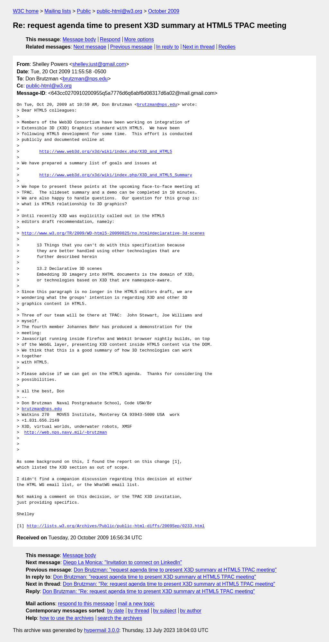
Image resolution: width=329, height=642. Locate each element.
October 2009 (163, 11)
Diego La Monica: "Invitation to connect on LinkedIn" (122, 562)
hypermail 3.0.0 (101, 630)
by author (190, 610)
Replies (227, 47)
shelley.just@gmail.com (99, 64)
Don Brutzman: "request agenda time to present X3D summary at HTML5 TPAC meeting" (175, 570)
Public (84, 11)
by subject (164, 610)
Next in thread (198, 47)
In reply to (167, 47)
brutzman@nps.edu (85, 78)
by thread (138, 610)
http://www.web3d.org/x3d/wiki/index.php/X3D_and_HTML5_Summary (115, 175)
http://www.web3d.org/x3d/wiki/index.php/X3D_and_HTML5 (105, 152)
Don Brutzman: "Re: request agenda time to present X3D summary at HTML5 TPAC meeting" (169, 584)
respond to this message (86, 603)
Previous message (131, 47)
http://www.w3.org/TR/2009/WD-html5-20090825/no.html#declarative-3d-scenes (113, 233)
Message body (79, 39)
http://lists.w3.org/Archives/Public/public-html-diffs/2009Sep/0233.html (116, 526)
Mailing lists (57, 11)
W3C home (26, 11)
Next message (90, 47)
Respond (110, 39)
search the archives (120, 618)
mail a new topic (136, 603)
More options (139, 39)
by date (115, 610)
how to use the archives (67, 618)
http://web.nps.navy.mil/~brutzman (65, 433)
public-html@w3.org (119, 11)
